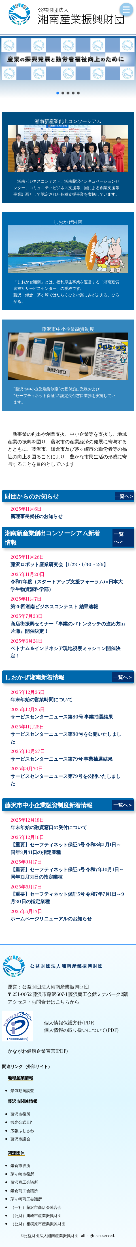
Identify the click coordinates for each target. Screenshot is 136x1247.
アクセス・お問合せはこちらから (43, 1001)
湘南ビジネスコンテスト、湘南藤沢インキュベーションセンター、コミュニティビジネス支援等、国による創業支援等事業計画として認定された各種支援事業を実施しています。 (66, 187)
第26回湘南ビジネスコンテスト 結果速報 (54, 606)
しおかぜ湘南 (68, 221)
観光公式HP (21, 1122)
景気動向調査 (22, 1090)
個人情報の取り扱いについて (75, 1029)
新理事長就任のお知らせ (36, 516)
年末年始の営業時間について (41, 699)
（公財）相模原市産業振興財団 (37, 1223)
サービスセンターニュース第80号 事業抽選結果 (61, 716)
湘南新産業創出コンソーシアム (68, 121)
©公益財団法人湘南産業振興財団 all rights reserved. (68, 1235)
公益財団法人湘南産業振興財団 (66, 966)
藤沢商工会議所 (24, 1182)
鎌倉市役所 (20, 1165)
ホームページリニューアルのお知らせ (51, 918)
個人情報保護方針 (63, 1022)
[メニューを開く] (126, 9)
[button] (68, 59)
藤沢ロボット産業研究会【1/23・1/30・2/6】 (59, 564)
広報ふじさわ (22, 1130)
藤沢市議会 (20, 1139)
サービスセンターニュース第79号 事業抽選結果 (61, 758)
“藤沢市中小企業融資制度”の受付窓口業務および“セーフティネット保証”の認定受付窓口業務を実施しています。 (64, 395)
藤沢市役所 (20, 1114)
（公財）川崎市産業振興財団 (35, 1215)
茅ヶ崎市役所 (22, 1174)
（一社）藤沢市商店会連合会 (35, 1207)
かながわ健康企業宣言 (31, 1050)
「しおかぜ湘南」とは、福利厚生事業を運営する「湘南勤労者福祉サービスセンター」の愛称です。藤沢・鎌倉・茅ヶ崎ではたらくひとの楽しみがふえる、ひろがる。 (66, 291)
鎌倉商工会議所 (24, 1190)
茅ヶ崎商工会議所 (26, 1198)
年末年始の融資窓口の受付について (48, 827)
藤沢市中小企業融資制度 (68, 328)
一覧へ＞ (124, 496)
